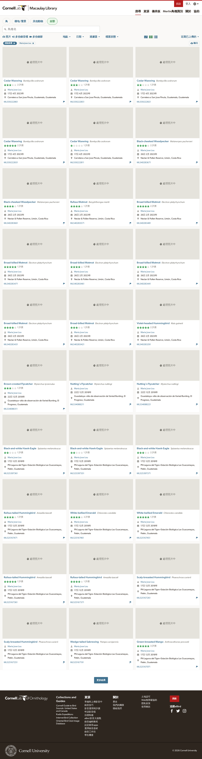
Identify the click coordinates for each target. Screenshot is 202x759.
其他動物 (38, 21)
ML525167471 (10, 538)
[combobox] (54, 29)
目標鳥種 (88, 715)
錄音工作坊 (90, 732)
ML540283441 (144, 284)
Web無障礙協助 (149, 700)
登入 (188, 4)
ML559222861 (11, 102)
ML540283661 (11, 223)
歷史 (115, 702)
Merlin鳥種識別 (173, 11)
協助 (196, 11)
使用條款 (145, 707)
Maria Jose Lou (15, 90)
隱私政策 (145, 703)
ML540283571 (77, 223)
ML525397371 (144, 473)
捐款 (178, 4)
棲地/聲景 (20, 21)
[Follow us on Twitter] (178, 711)
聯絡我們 (117, 708)
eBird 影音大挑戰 (92, 718)
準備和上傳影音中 (93, 702)
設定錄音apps (91, 725)
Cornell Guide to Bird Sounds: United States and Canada (66, 708)
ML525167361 (11, 602)
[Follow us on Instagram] (184, 711)
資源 (146, 11)
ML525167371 (77, 602)
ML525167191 (77, 662)
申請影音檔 (90, 712)
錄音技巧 (88, 705)
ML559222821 (144, 102)
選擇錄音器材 (91, 728)
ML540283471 (11, 284)
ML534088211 (77, 404)
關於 (188, 11)
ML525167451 (143, 538)
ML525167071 (143, 667)
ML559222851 (77, 102)
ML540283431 (11, 344)
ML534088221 (144, 404)
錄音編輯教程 (91, 722)
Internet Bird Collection (67, 718)
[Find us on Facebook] (172, 711)
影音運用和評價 (92, 708)
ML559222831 (11, 162)
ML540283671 (144, 162)
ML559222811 (77, 162)
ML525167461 (77, 538)
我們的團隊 (118, 705)
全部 (52, 21)
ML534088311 (11, 409)
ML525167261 (144, 598)
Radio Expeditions (64, 714)
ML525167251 (11, 662)
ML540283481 (144, 223)
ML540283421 (77, 344)
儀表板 (156, 11)
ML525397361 (11, 473)
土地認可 (145, 697)
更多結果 (101, 680)
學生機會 (88, 735)
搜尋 (138, 11)
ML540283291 (144, 344)
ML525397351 (77, 473)
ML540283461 (77, 284)
